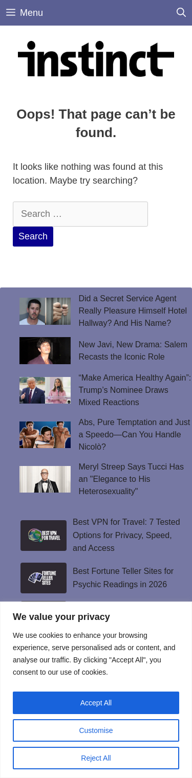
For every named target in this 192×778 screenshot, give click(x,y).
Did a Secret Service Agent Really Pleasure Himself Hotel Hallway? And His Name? (133, 310)
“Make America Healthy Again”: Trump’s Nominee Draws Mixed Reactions (135, 390)
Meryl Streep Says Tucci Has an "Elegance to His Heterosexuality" (131, 479)
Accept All (96, 703)
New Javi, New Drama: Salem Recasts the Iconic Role (133, 350)
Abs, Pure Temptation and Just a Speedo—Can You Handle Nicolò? (134, 434)
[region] (96, 690)
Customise (96, 730)
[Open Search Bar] (181, 13)
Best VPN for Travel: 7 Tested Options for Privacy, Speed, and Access (126, 535)
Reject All (96, 758)
